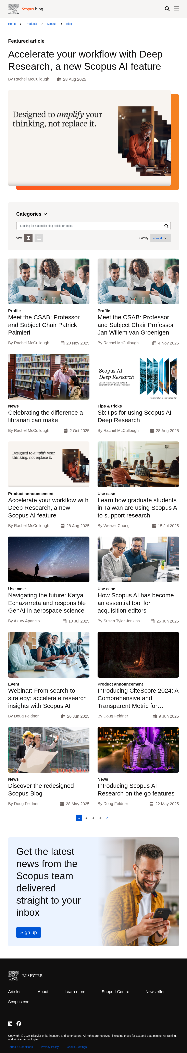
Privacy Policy (50, 1047)
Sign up (28, 932)
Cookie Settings (77, 1047)
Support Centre (115, 991)
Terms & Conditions (20, 1047)
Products (31, 23)
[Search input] (89, 226)
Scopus (52, 23)
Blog (69, 23)
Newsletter (155, 991)
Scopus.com (19, 1002)
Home (12, 23)
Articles (15, 991)
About (43, 991)
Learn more (75, 991)
